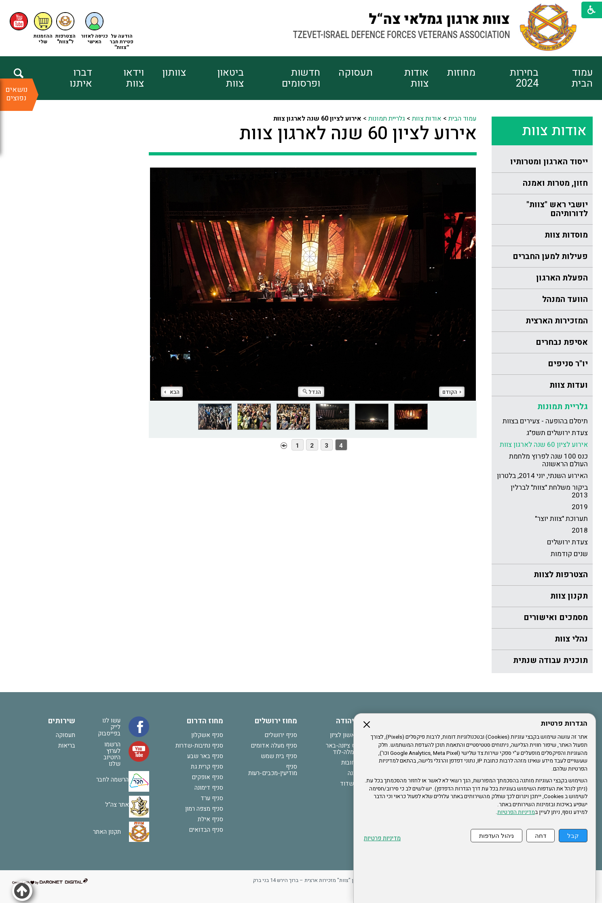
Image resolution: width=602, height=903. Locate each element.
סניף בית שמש (279, 756)
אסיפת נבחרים (562, 342)
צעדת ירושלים (567, 542)
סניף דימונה (208, 787)
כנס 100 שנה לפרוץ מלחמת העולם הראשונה (548, 460)
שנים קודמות (569, 554)
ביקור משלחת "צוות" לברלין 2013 (549, 491)
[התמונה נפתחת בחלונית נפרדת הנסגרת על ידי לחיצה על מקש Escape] (313, 284)
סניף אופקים (207, 777)
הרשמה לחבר (112, 779)
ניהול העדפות (496, 835)
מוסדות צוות (566, 235)
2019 (580, 507)
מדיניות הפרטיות (516, 812)
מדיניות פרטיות (382, 838)
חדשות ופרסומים (301, 78)
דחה (540, 835)
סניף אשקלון (207, 735)
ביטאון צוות (230, 78)
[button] (94, 28)
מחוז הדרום (205, 721)
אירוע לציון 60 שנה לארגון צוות (544, 445)
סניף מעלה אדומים (274, 745)
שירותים (61, 721)
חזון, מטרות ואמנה (555, 183)
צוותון (174, 72)
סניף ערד (212, 798)
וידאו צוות (133, 78)
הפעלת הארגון (562, 278)
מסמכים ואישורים (556, 617)
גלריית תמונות (562, 406)
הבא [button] (172, 392)
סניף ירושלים (280, 735)
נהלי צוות (571, 639)
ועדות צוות (568, 385)
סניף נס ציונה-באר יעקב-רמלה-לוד (348, 748)
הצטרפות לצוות (561, 574)
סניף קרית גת (207, 766)
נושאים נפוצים (16, 94)
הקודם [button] (451, 392)
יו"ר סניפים (568, 364)
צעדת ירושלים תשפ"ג (557, 433)
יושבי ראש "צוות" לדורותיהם (557, 209)
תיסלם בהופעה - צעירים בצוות (545, 421)
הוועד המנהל (565, 299)
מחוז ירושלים (276, 721)
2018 (580, 530)
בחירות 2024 (524, 78)
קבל (573, 835)
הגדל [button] (312, 392)
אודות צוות (416, 78)
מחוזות (461, 72)
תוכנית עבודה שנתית (550, 660)
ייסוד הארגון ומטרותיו (549, 162)
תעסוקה (355, 72)
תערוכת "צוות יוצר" (561, 519)
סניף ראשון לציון (350, 735)
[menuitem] (566, 78)
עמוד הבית (582, 78)
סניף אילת (210, 819)
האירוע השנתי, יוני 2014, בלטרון (542, 476)
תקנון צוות (569, 596)
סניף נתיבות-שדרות (199, 745)
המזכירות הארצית (557, 321)
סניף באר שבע (205, 756)
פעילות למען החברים (550, 256)
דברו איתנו (81, 78)
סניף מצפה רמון (204, 808)
